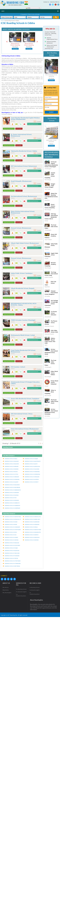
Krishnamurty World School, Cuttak (23, 335)
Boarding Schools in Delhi (10, 532)
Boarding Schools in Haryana (10, 540)
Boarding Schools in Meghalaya (31, 537)
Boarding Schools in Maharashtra (32, 532)
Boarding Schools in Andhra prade (12, 516)
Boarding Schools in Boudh (10, 471)
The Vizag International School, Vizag (51, 274)
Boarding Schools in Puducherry (11, 545)
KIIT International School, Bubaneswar (24, 166)
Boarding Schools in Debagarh (11, 476)
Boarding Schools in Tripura (10, 558)
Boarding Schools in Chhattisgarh (12, 529)
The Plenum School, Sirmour (51, 323)
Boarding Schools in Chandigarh (11, 527)
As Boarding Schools (35, 587)
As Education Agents (35, 590)
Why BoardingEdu (7, 592)
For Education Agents (21, 591)
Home (2, 20)
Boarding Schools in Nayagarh (11, 492)
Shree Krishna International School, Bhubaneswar (23, 212)
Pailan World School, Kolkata (54, 373)
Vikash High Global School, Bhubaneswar (25, 243)
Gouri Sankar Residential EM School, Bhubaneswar (23, 351)
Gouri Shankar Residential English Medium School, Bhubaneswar (25, 118)
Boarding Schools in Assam (10, 521)
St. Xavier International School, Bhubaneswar (21, 135)
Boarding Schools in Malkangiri (11, 484)
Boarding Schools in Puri (9, 497)
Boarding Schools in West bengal (11, 566)
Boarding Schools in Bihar (10, 524)
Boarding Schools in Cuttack (10, 474)
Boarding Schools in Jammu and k (31, 519)
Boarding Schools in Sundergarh (11, 508)
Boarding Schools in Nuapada (10, 495)
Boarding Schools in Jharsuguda (31, 466)
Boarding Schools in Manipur (30, 534)
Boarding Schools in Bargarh (10, 466)
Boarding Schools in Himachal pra (32, 516)
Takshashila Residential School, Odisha (24, 151)
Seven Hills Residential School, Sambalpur (25, 398)
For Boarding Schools (21, 589)
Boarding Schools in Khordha (31, 479)
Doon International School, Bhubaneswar (25, 429)
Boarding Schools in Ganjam (30, 458)
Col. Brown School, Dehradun (54, 313)
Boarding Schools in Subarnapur (11, 505)
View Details (15, 48)
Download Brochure (9, 128)
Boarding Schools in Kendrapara (31, 474)
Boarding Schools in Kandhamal (31, 471)
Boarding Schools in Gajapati (10, 482)
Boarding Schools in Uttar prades (11, 560)
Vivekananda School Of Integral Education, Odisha (25, 382)
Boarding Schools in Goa (9, 534)
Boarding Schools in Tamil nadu (11, 553)
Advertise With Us (54, 2)
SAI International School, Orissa (21, 414)
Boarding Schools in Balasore (11, 463)
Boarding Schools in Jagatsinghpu (32, 461)
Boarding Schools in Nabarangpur (12, 490)
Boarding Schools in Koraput (30, 482)
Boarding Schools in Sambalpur (11, 502)
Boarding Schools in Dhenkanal (11, 479)
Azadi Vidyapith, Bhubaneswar (21, 181)
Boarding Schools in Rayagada (11, 500)
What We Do (6, 590)
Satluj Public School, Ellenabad (51, 246)
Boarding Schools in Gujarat (10, 537)
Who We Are (6, 587)
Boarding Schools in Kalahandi (31, 469)
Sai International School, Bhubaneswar (24, 196)
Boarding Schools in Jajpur (30, 463)
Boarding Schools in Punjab (10, 548)
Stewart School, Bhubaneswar (21, 228)
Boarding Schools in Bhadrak (10, 469)
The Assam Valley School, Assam (54, 401)
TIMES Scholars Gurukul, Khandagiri (23, 320)
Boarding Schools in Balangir (11, 461)
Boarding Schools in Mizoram (31, 540)
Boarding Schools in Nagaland (11, 542)
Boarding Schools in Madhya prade (32, 529)
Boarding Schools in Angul (10, 458)
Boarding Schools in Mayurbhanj (11, 487)
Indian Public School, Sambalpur (21, 273)
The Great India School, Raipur (51, 227)
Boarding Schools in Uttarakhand (12, 563)
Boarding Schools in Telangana (11, 555)
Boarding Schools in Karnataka (31, 524)
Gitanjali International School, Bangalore (51, 293)
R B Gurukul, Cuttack (18, 367)
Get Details (19, 128)
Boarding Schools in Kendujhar (31, 476)
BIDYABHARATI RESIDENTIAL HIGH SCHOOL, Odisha (23, 304)
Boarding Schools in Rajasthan (11, 550)
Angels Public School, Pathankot (51, 255)
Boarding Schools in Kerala (30, 527)
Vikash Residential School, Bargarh (22, 288)
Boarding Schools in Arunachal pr (12, 519)
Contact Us (46, 2)
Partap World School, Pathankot (54, 383)
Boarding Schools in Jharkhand (31, 521)
